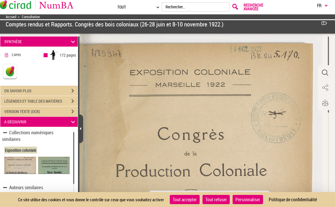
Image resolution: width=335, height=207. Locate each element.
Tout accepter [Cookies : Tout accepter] (185, 199)
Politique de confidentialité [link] (293, 199)
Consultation (31, 16)
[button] (325, 72)
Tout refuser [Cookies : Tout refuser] (216, 199)
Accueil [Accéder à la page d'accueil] (11, 16)
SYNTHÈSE (40, 42)
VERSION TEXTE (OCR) (41, 112)
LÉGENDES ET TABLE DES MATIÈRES (41, 101)
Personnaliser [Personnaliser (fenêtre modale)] (247, 199)
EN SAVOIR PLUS (41, 91)
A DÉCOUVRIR (40, 122)
